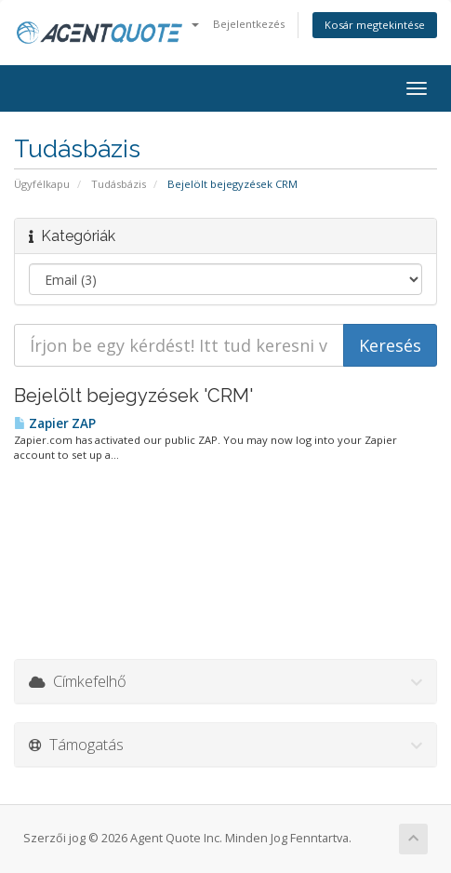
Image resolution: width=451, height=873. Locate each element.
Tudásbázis (118, 184)
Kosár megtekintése (375, 25)
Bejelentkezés (249, 24)
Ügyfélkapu (42, 184)
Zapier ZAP (55, 423)
